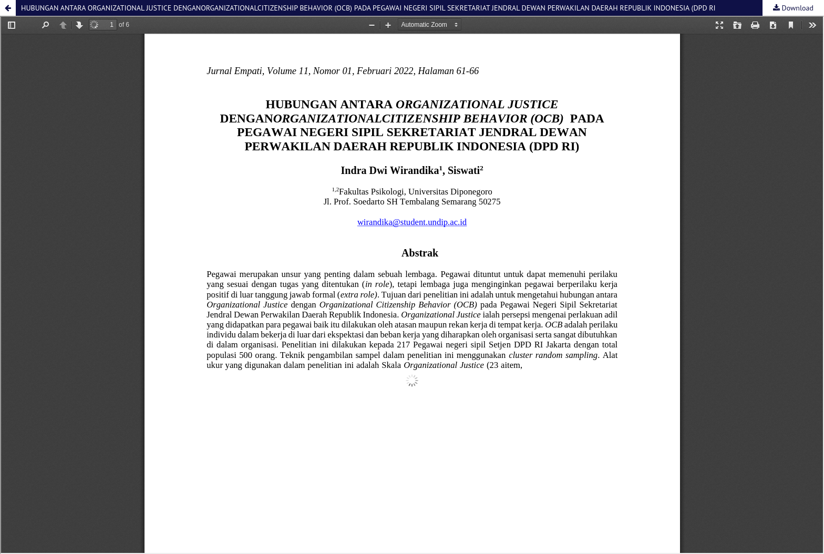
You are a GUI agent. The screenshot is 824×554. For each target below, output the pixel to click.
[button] (8, 8)
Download (796, 8)
